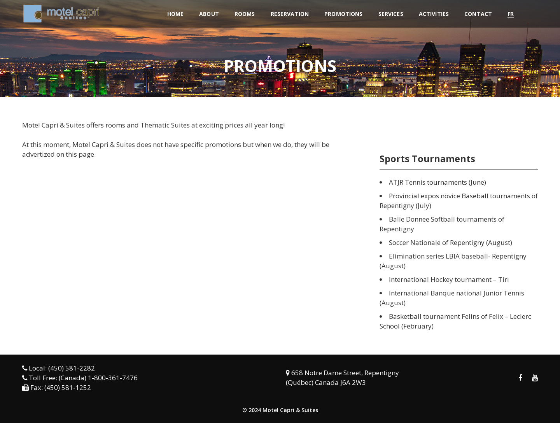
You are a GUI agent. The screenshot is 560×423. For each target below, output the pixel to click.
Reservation (290, 13)
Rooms (244, 13)
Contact (478, 13)
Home (175, 13)
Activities (434, 13)
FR (511, 13)
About (209, 13)
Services (390, 13)
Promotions (343, 13)
